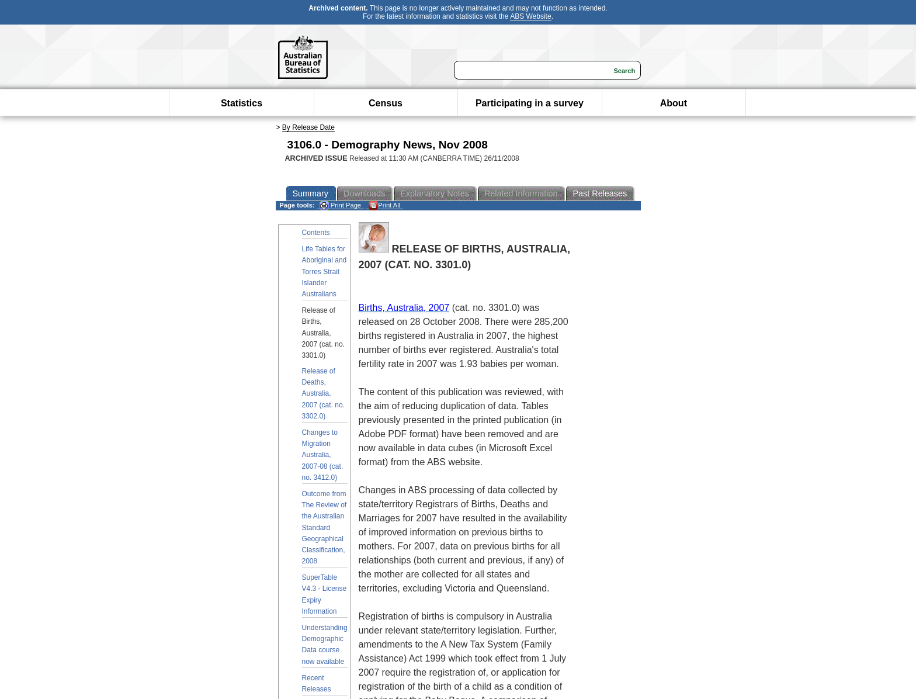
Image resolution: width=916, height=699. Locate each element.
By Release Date (308, 127)
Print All (384, 205)
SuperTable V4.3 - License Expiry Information (324, 594)
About (673, 103)
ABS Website (530, 16)
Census (386, 103)
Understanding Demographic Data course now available (325, 645)
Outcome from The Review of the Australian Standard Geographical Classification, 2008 (324, 527)
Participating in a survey (530, 103)
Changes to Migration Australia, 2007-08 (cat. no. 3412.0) (323, 455)
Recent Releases (316, 683)
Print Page (340, 205)
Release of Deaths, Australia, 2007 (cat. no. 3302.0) (323, 393)
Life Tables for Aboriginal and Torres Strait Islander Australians (324, 271)
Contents (316, 233)
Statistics (241, 103)
